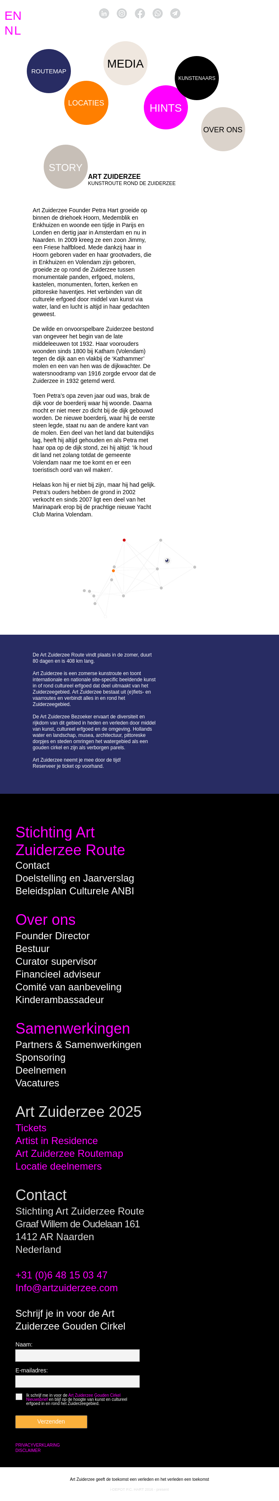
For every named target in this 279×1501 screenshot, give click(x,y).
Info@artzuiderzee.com (67, 1287)
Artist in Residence (57, 1140)
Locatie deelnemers (59, 1166)
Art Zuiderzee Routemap (69, 1153)
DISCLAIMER (28, 1450)
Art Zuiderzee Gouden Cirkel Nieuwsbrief (73, 1397)
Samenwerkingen (73, 1028)
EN (13, 15)
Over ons (46, 919)
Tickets (31, 1127)
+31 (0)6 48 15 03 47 (62, 1275)
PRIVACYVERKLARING (38, 1445)
